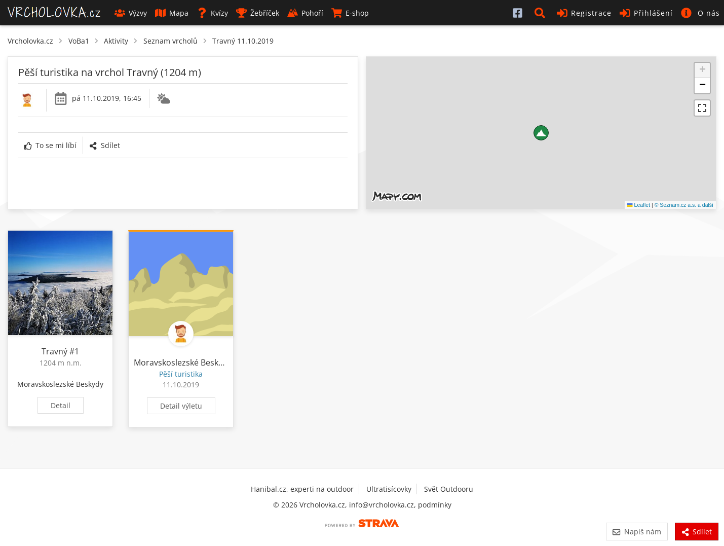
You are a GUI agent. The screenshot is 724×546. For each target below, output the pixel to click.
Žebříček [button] (257, 13)
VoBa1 (78, 41)
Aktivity (116, 41)
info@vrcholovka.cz (381, 504)
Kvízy (212, 13)
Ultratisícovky (388, 489)
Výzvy (131, 13)
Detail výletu (181, 406)
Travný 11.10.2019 (243, 41)
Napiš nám (637, 531)
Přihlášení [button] (646, 13)
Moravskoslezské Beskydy (60, 384)
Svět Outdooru (448, 489)
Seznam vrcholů (170, 41)
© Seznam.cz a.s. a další (684, 205)
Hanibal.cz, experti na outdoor (302, 489)
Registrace (584, 13)
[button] (541, 12)
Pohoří (305, 13)
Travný (54, 351)
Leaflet (638, 205)
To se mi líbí (50, 145)
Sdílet (104, 145)
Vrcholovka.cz (30, 41)
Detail (60, 405)
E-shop (350, 13)
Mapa (171, 13)
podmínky (434, 504)
